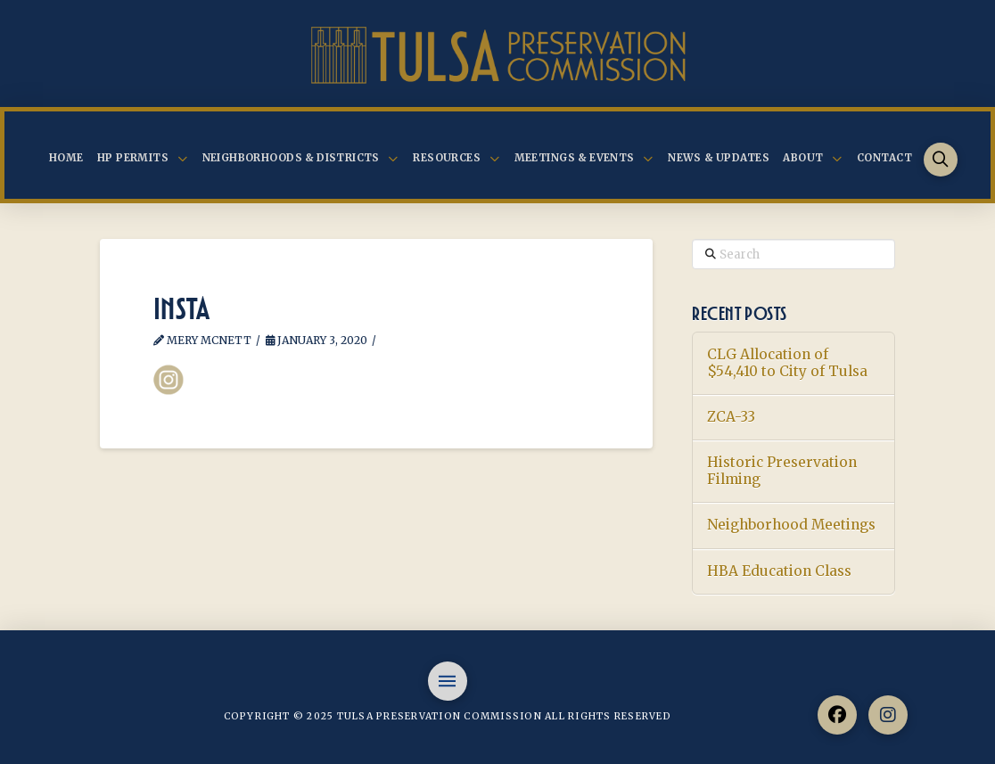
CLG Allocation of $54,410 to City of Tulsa (787, 363)
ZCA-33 (731, 417)
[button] (941, 160)
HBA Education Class (779, 571)
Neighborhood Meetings (791, 525)
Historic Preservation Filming (782, 471)
